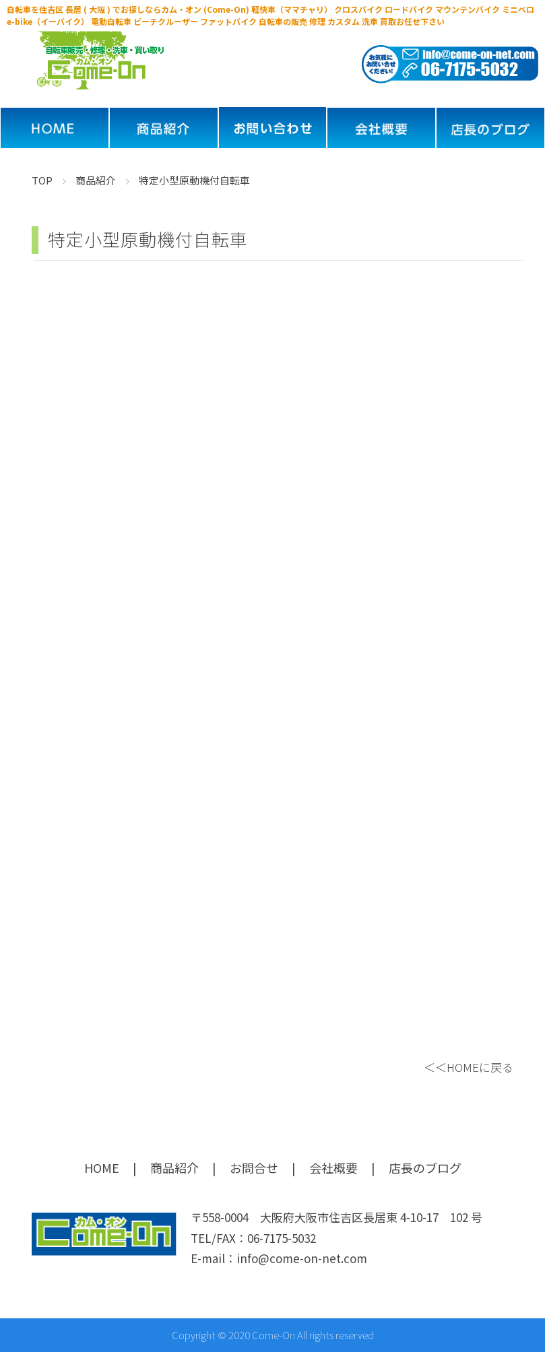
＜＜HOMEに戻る (468, 1066)
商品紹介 (174, 1167)
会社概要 (333, 1167)
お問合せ (254, 1167)
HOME (101, 1167)
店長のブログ (425, 1167)
